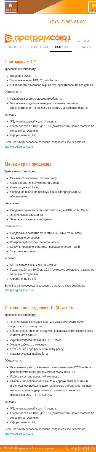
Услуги (83, 41)
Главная (11, 7)
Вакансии (61, 47)
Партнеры (15, 47)
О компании (38, 47)
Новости (38, 41)
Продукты (61, 41)
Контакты (83, 47)
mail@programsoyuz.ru (19, 146)
